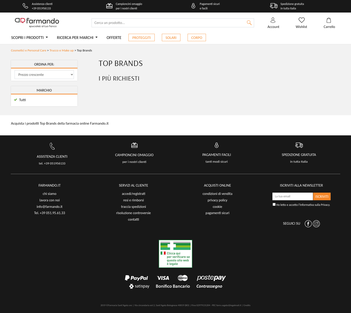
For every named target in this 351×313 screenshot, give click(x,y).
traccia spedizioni (133, 206)
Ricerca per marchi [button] (75, 37)
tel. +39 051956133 (52, 163)
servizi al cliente (133, 185)
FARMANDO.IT (49, 185)
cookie (217, 206)
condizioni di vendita (217, 194)
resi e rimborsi (133, 200)
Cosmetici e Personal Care (28, 50)
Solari (171, 37)
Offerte (114, 37)
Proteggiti (141, 37)
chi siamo (49, 194)
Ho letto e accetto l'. (301, 205)
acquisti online (217, 185)
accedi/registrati (133, 194)
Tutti (22, 100)
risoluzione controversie (133, 213)
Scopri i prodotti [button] (28, 37)
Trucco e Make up (61, 50)
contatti (133, 219)
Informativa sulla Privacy (315, 205)
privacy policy (217, 200)
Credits (246, 305)
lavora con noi (49, 200)
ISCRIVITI (322, 196)
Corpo (196, 37)
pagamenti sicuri (217, 213)
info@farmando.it (49, 206)
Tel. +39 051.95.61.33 (49, 213)
